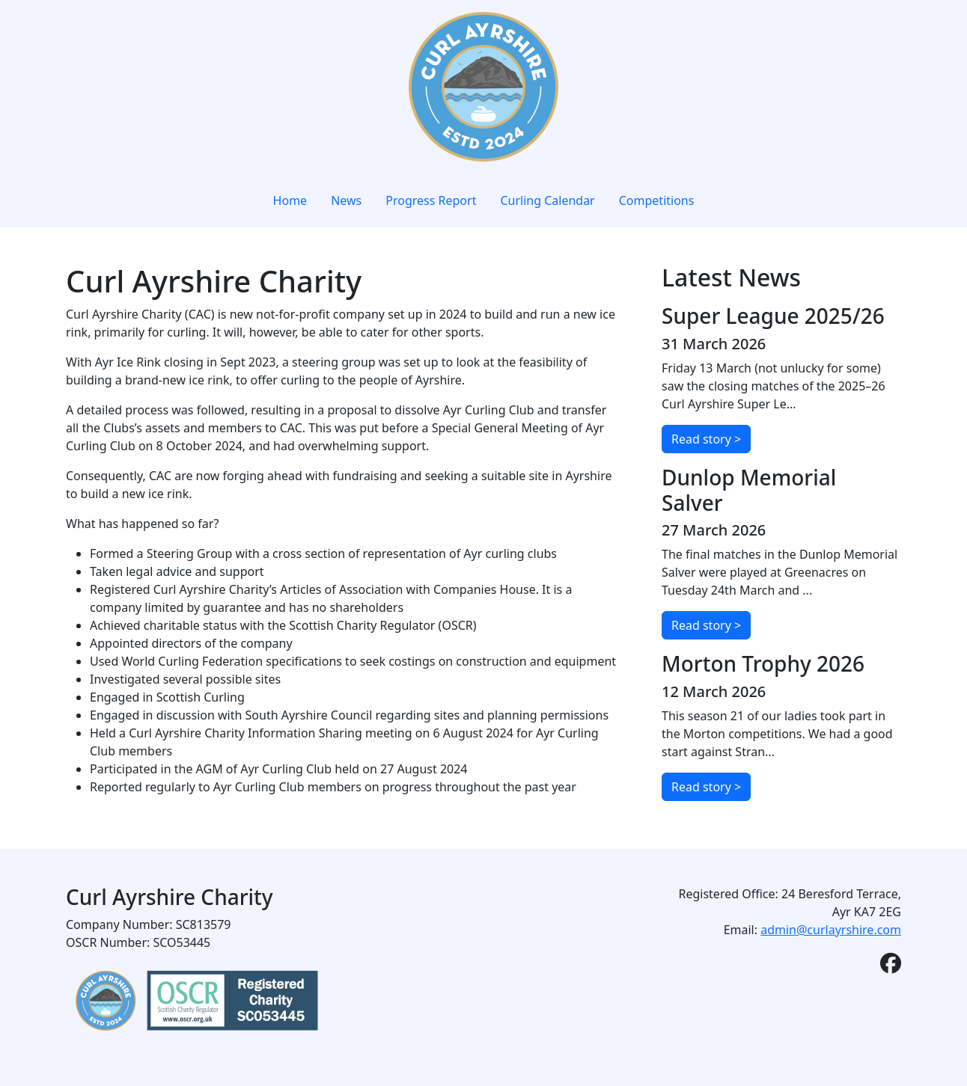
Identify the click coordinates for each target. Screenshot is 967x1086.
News (346, 200)
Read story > (706, 439)
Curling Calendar (547, 200)
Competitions (657, 200)
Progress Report (430, 200)
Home (290, 200)
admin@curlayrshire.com (830, 929)
